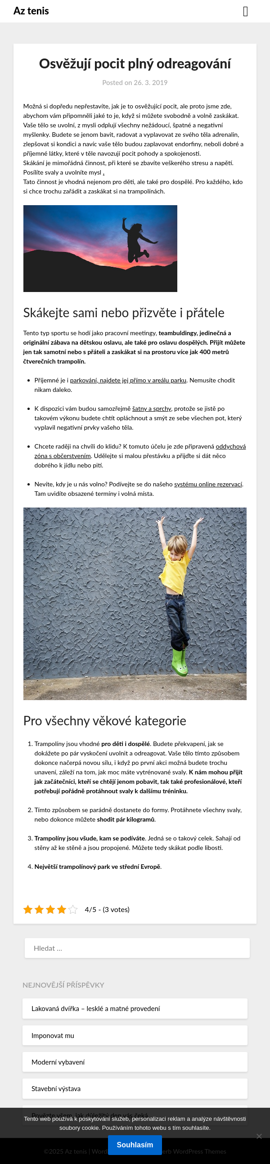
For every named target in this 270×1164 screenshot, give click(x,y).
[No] (258, 1136)
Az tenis (31, 10)
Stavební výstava (56, 1088)
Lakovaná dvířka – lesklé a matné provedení (96, 1008)
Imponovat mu (53, 1035)
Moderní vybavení (58, 1062)
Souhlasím (135, 1145)
